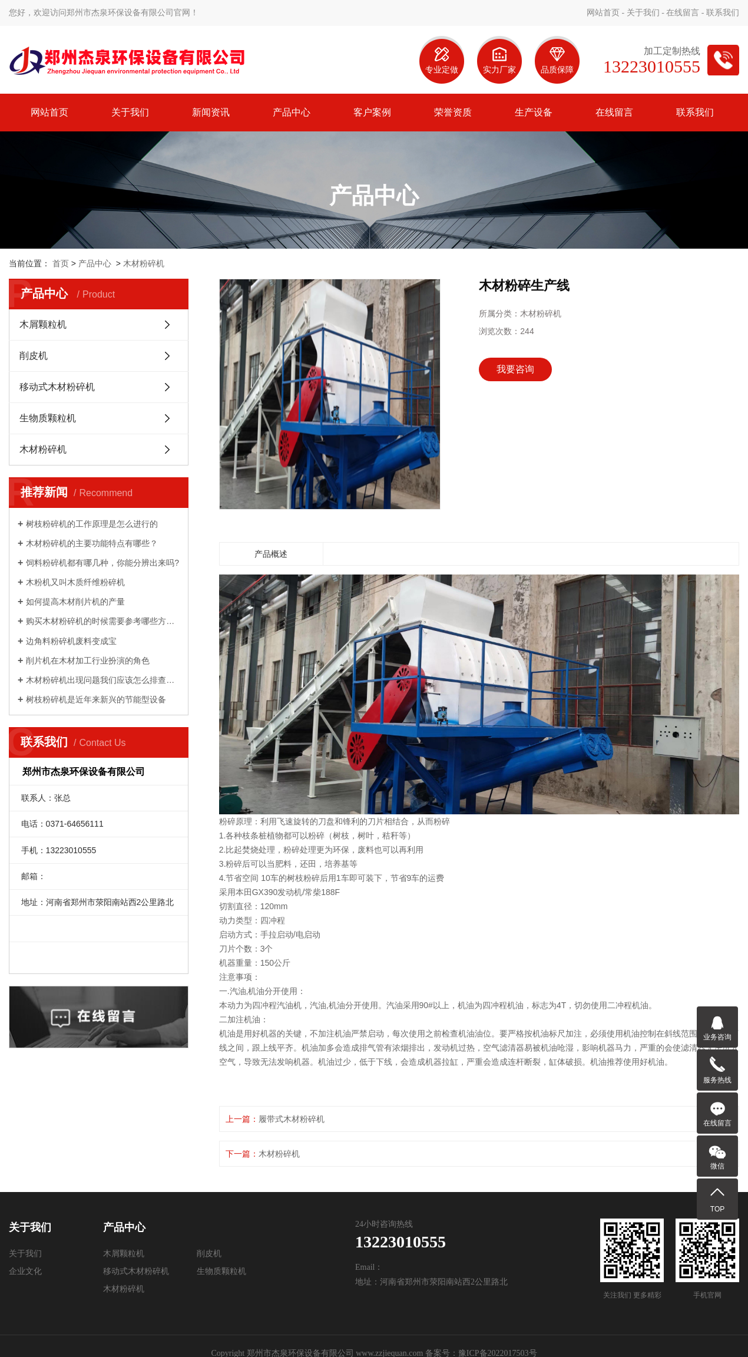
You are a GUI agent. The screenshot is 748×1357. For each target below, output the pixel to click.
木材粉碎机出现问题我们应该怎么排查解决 (103, 680)
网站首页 (603, 12)
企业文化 (25, 1271)
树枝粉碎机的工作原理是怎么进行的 (92, 524)
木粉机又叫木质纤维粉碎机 (75, 582)
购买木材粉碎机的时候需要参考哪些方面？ (103, 621)
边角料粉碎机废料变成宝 (71, 641)
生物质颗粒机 (47, 418)
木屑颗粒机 (43, 324)
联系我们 (722, 12)
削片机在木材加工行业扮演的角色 (88, 660)
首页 (60, 263)
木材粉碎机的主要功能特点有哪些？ (92, 543)
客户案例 (372, 112)
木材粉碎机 (143, 263)
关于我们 (643, 12)
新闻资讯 (211, 112)
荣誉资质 (453, 112)
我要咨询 (515, 369)
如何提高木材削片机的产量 (75, 601)
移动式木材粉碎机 (57, 387)
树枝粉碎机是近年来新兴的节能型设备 (96, 699)
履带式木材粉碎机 (292, 1119)
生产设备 (533, 112)
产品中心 (291, 112)
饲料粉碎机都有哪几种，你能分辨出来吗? (102, 562)
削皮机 (33, 356)
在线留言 (682, 12)
